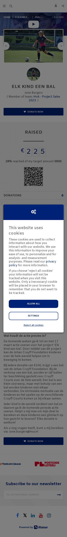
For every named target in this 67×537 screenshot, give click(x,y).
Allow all (33, 303)
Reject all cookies (33, 325)
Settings (33, 316)
